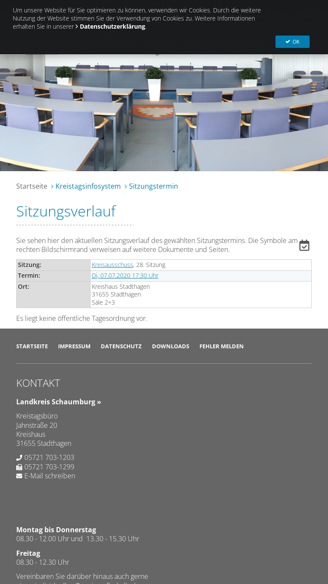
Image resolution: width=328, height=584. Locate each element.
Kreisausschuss (112, 265)
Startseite (31, 186)
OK (297, 12)
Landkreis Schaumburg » (58, 401)
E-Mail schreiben (49, 475)
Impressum (74, 346)
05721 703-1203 (49, 457)
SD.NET (36, 529)
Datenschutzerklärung (112, 26)
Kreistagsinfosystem (88, 186)
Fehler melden (221, 346)
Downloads (170, 346)
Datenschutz (121, 346)
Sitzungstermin (153, 186)
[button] (305, 247)
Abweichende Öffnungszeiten (225, 481)
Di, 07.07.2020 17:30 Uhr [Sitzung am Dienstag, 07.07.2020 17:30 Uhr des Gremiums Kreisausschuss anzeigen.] (125, 275)
